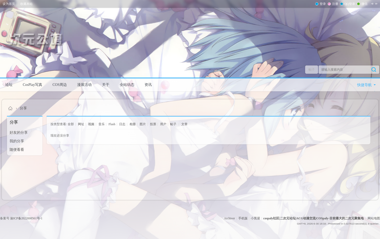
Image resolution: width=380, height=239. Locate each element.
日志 (122, 124)
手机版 (243, 218)
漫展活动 (84, 85)
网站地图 (374, 218)
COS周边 (60, 85)
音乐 (101, 124)
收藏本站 (26, 4)
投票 (153, 124)
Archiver (229, 218)
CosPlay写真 (32, 85)
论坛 (8, 85)
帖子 (312, 69)
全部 (71, 124)
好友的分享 (19, 133)
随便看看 (17, 150)
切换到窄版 (374, 3)
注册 (334, 4)
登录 (322, 4)
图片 (143, 124)
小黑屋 (255, 218)
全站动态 (127, 85)
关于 (105, 85)
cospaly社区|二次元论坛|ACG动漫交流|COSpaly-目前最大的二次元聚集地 (10, 108)
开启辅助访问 (378, 3)
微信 (364, 4)
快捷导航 (364, 85)
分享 (23, 108)
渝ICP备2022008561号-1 (26, 218)
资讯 (148, 85)
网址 (81, 124)
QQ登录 (349, 4)
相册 (133, 124)
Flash (112, 124)
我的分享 (17, 141)
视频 (91, 124)
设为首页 (9, 4)
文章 (184, 124)
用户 (163, 124)
